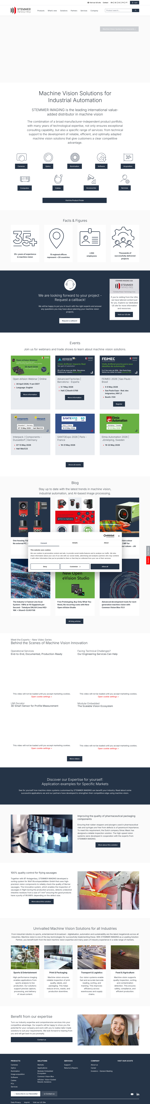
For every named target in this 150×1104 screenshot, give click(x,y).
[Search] (135, 10)
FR (123, 2)
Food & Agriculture (125, 972)
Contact (105, 2)
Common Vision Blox (46, 1076)
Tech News (148, 551)
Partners (74, 11)
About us (94, 1065)
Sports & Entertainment (25, 972)
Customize (75, 566)
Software (14, 1077)
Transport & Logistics (91, 972)
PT (127, 2)
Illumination (15, 1071)
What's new (52, 11)
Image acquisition (18, 1074)
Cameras (14, 1065)
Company (94, 11)
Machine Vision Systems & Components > (119, 29)
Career (93, 1068)
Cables (13, 1080)
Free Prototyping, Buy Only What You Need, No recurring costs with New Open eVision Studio (74, 605)
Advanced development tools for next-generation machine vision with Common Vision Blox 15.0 (119, 605)
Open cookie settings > (41, 697)
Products (40, 11)
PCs (12, 1084)
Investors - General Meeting (101, 1071)
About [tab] (106, 543)
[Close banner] (119, 536)
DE (115, 2)
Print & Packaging (58, 972)
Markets (41, 1065)
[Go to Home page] (21, 10)
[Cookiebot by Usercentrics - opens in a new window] (105, 536)
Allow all (105, 566)
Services (84, 11)
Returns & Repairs (71, 1068)
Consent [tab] (44, 543)
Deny (45, 566)
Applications (42, 1068)
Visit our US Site (125, 1061)
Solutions (63, 11)
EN (112, 2)
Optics (13, 1068)
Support (67, 1065)
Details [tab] (75, 543)
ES (119, 2)
